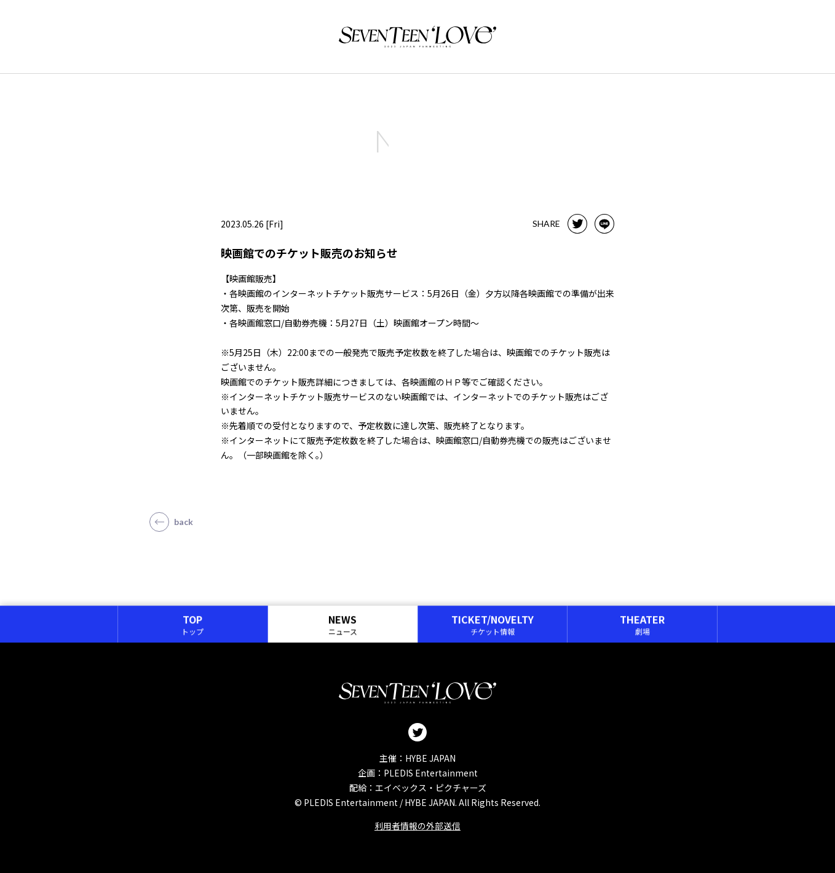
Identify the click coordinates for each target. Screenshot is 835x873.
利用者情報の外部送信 (417, 826)
